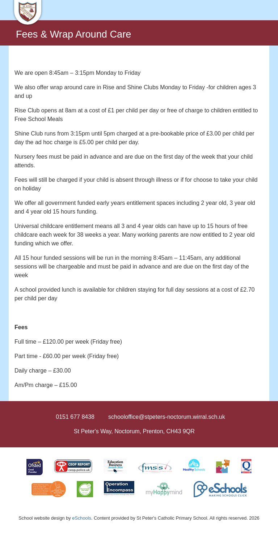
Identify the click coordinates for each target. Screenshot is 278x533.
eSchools (81, 518)
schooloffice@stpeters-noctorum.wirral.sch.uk (166, 417)
